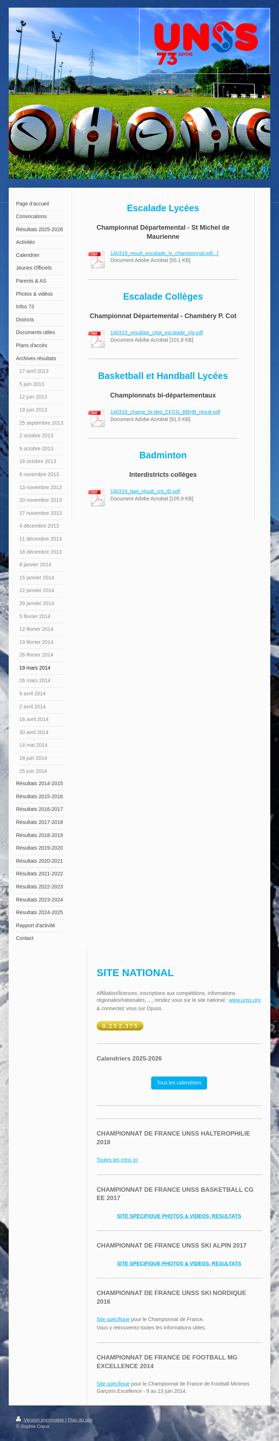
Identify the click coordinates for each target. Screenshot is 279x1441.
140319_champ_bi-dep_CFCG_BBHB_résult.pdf (165, 412)
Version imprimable (40, 1420)
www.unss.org (244, 1000)
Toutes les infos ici (117, 1160)
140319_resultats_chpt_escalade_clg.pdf (156, 333)
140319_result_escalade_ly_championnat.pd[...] (164, 253)
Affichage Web (247, 1426)
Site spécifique (113, 1319)
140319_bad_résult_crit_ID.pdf (145, 491)
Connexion (251, 1419)
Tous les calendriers (179, 1083)
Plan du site (80, 1420)
